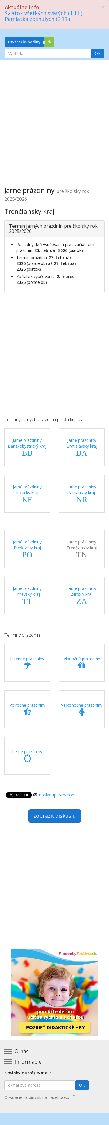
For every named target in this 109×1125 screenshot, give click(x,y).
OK (98, 53)
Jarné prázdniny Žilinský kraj (81, 595)
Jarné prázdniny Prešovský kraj (27, 549)
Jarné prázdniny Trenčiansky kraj (82, 549)
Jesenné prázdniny (27, 663)
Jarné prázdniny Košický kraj (27, 494)
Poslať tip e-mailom (57, 795)
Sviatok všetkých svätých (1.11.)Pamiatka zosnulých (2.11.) (43, 16)
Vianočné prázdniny (82, 663)
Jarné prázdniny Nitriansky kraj (81, 494)
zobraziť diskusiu (54, 815)
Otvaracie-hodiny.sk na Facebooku (39, 1097)
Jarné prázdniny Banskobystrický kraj (27, 447)
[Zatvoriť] (103, 7)
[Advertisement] (54, 118)
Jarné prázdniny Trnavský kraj (27, 595)
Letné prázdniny (27, 756)
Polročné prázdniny (27, 709)
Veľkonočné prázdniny (81, 709)
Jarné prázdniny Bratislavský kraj (82, 447)
